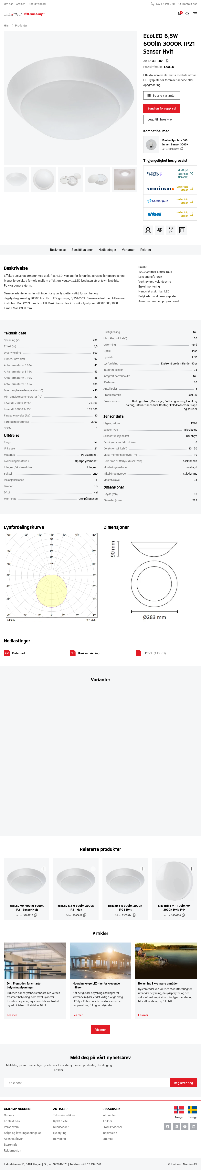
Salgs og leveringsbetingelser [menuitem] (23, 1133)
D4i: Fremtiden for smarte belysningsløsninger (23, 988)
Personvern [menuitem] (11, 1127)
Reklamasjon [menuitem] (12, 1150)
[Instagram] (193, 1126)
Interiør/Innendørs (147, 408)
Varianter (128, 252)
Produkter (21, 25)
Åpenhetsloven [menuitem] (13, 1139)
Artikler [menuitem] (20, 4)
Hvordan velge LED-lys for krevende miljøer (96, 988)
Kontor (163, 408)
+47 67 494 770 (163, 4)
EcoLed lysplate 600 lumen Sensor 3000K (175, 142)
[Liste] (179, 13)
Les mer (12, 1018)
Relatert (145, 252)
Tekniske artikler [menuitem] (64, 1115)
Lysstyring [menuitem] (59, 1133)
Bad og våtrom (141, 404)
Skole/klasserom (179, 408)
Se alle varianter (164, 95)
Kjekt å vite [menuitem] (60, 1121)
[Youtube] (184, 1126)
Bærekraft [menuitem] (10, 1144)
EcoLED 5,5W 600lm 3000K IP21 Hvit (76, 910)
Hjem (7, 25)
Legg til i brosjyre (159, 119)
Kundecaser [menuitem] (61, 1127)
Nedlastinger (107, 252)
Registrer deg (183, 1086)
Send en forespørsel (161, 108)
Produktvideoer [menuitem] (37, 4)
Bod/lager (157, 404)
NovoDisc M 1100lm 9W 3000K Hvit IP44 (174, 910)
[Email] (87, 1085)
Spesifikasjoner (82, 252)
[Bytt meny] (195, 14)
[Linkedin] (176, 1126)
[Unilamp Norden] (24, 14)
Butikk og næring (174, 404)
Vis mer (100, 1032)
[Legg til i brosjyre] (42, 867)
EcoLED (169, 67)
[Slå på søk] (187, 14)
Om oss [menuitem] (8, 4)
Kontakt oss (187, 4)
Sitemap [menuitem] (107, 1139)
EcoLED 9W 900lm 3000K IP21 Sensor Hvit (27, 910)
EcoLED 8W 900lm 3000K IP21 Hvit (125, 910)
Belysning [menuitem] (59, 1139)
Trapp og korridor (190, 410)
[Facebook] (167, 1126)
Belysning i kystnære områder (158, 986)
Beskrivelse (58, 252)
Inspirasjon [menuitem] (109, 1133)
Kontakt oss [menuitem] (12, 1121)
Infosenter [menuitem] (109, 1115)
